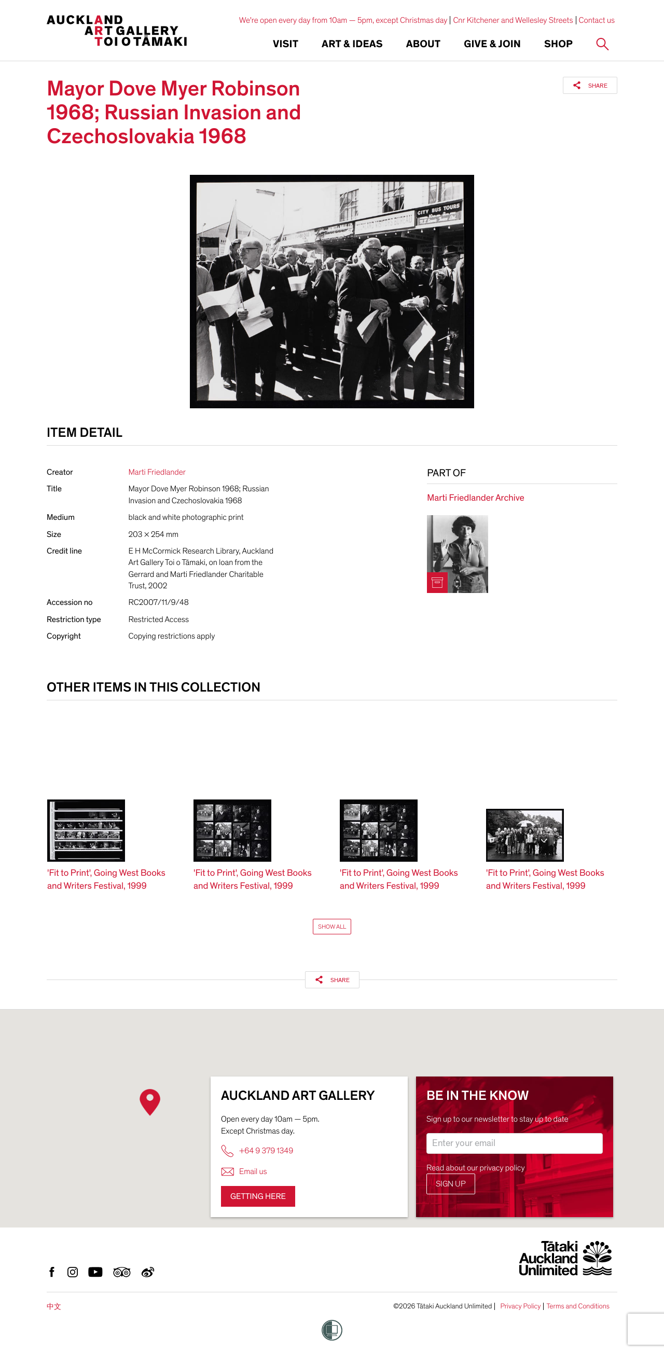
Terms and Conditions (578, 1306)
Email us (244, 1171)
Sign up (451, 1184)
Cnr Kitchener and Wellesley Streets (513, 20)
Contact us (597, 20)
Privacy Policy (520, 1306)
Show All (332, 926)
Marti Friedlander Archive (475, 498)
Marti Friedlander (157, 472)
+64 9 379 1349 (257, 1150)
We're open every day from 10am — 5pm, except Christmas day (343, 20)
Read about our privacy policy (475, 1168)
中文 (54, 1307)
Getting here (258, 1196)
